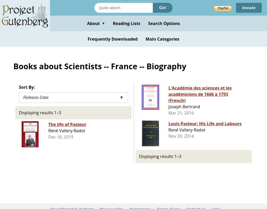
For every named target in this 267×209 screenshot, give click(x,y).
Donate (249, 7)
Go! (162, 7)
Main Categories (162, 39)
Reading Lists (127, 23)
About (96, 23)
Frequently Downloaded (113, 39)
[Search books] (123, 8)
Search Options (164, 23)
